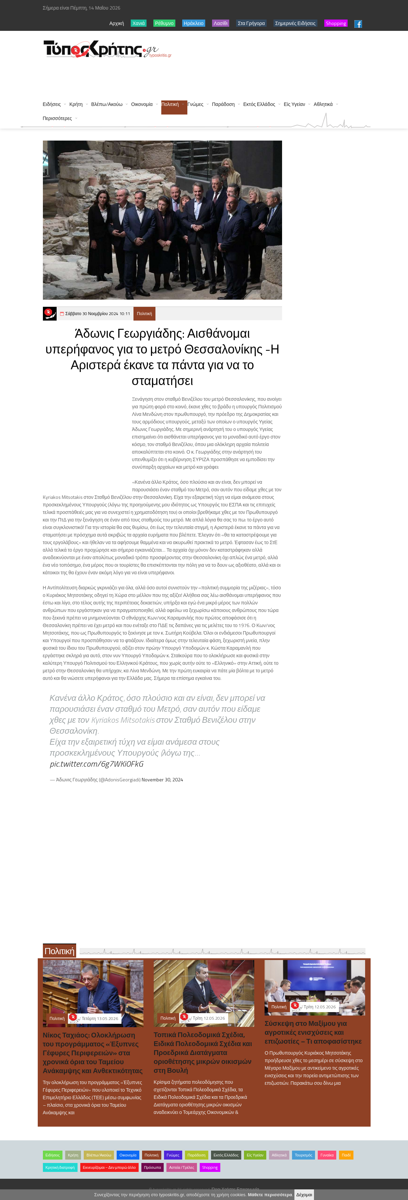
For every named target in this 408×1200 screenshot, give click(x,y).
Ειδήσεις (52, 104)
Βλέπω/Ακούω (107, 104)
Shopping (210, 1167)
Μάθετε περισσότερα (270, 1194)
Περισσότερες (57, 118)
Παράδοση (223, 104)
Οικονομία (142, 104)
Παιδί (346, 1155)
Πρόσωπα (152, 1167)
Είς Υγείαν (294, 104)
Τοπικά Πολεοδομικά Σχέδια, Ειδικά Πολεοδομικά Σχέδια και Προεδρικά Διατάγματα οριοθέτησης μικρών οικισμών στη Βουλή (203, 1052)
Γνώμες (195, 104)
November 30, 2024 (162, 779)
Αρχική (116, 23)
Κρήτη (75, 104)
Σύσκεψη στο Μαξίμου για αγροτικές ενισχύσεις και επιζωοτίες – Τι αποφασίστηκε (313, 1032)
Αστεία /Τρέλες (181, 1167)
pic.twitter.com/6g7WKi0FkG (96, 763)
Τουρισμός (303, 1155)
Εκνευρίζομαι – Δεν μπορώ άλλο (109, 1167)
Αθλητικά (323, 104)
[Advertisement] (168, 76)
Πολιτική (170, 104)
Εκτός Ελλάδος (259, 104)
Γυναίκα (327, 1155)
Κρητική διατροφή (60, 1167)
